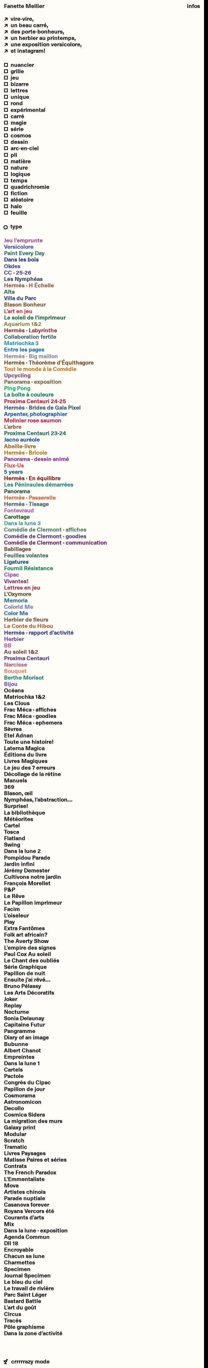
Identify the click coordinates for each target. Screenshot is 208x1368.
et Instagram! (24, 50)
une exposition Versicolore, (43, 44)
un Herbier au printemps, (40, 38)
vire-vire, (18, 18)
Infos (193, 6)
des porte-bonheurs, (34, 31)
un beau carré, (26, 25)
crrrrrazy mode (27, 1361)
